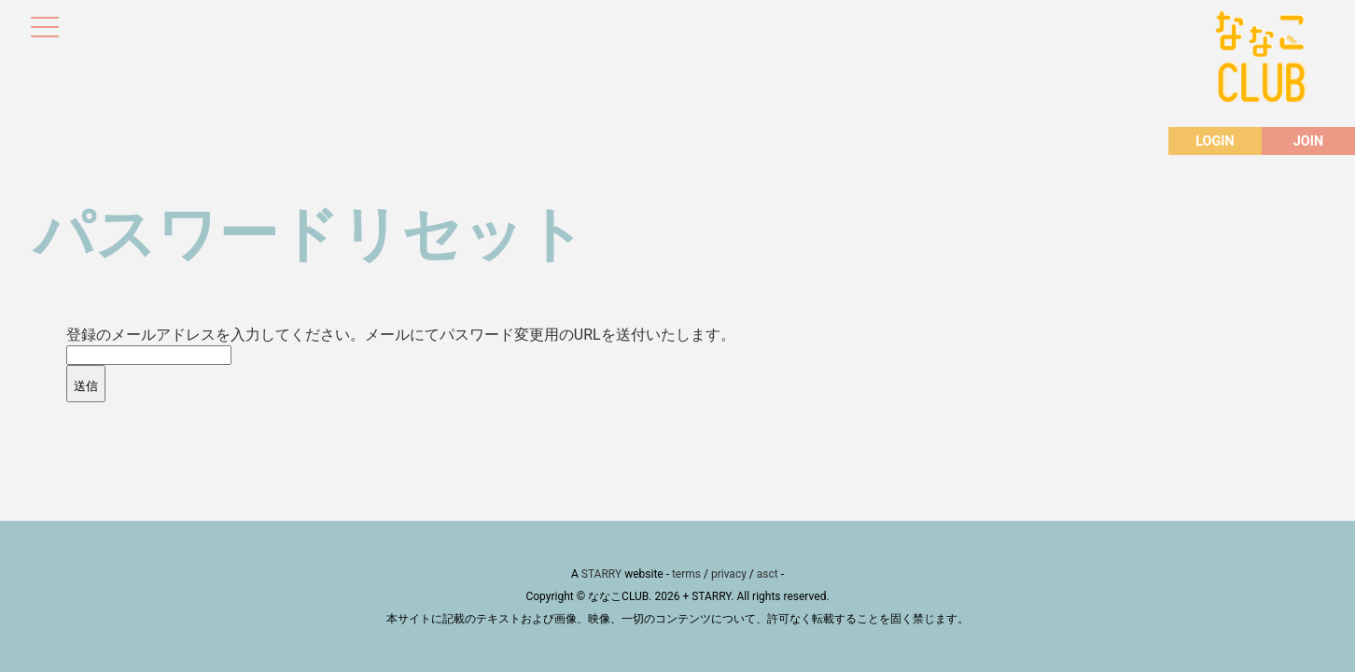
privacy (729, 574)
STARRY (601, 574)
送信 (86, 386)
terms (686, 574)
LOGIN (1214, 141)
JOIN (1308, 141)
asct (767, 574)
